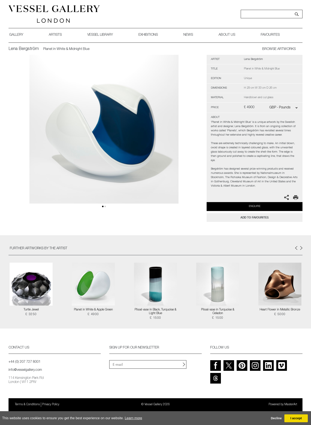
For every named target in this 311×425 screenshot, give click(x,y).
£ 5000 (279, 314)
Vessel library (100, 35)
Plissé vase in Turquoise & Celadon (217, 311)
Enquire (255, 206)
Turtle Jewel (31, 309)
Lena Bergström (24, 49)
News (188, 35)
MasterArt (290, 404)
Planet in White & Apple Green (93, 309)
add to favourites (254, 217)
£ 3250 (31, 314)
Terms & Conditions (27, 404)
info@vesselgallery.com (25, 370)
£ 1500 (155, 318)
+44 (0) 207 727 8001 (24, 362)
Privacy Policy (50, 404)
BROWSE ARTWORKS (279, 49)
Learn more (133, 418)
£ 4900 (93, 314)
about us (227, 35)
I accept (296, 418)
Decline (276, 418)
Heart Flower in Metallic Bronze (280, 309)
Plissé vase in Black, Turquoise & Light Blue (155, 311)
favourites (270, 35)
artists (55, 35)
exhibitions (148, 35)
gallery (16, 35)
